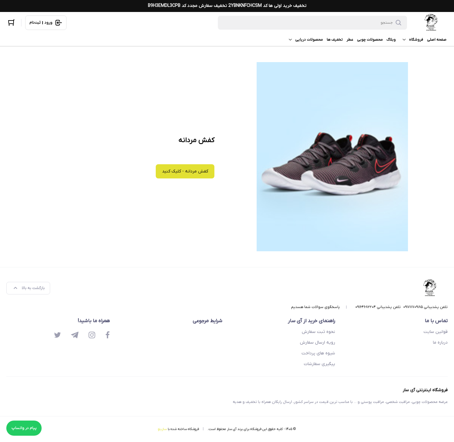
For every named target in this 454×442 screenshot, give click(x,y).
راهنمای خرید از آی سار (311, 321)
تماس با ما (436, 321)
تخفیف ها (335, 39)
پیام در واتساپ (24, 428)
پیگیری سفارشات (319, 364)
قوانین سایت (435, 332)
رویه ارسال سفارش (317, 343)
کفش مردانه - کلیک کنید (185, 171)
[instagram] (92, 335)
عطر (349, 39)
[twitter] (57, 335)
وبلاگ (391, 39)
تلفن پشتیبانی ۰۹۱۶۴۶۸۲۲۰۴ (378, 307)
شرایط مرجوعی (207, 321)
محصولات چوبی (370, 39)
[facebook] (107, 335)
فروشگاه (411, 39)
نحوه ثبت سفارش (318, 332)
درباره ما (440, 343)
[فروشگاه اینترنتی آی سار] (431, 22)
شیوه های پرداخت (318, 353)
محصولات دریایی (304, 39)
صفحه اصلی (436, 39)
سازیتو (162, 429)
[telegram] (75, 335)
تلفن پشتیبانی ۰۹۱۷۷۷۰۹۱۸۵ (425, 307)
